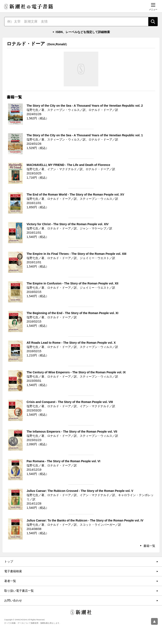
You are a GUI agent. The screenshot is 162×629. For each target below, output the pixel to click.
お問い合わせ (13, 600)
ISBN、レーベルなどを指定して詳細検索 (83, 32)
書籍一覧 (149, 546)
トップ (8, 561)
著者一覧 (10, 581)
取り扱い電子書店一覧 (19, 590)
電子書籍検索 (13, 571)
